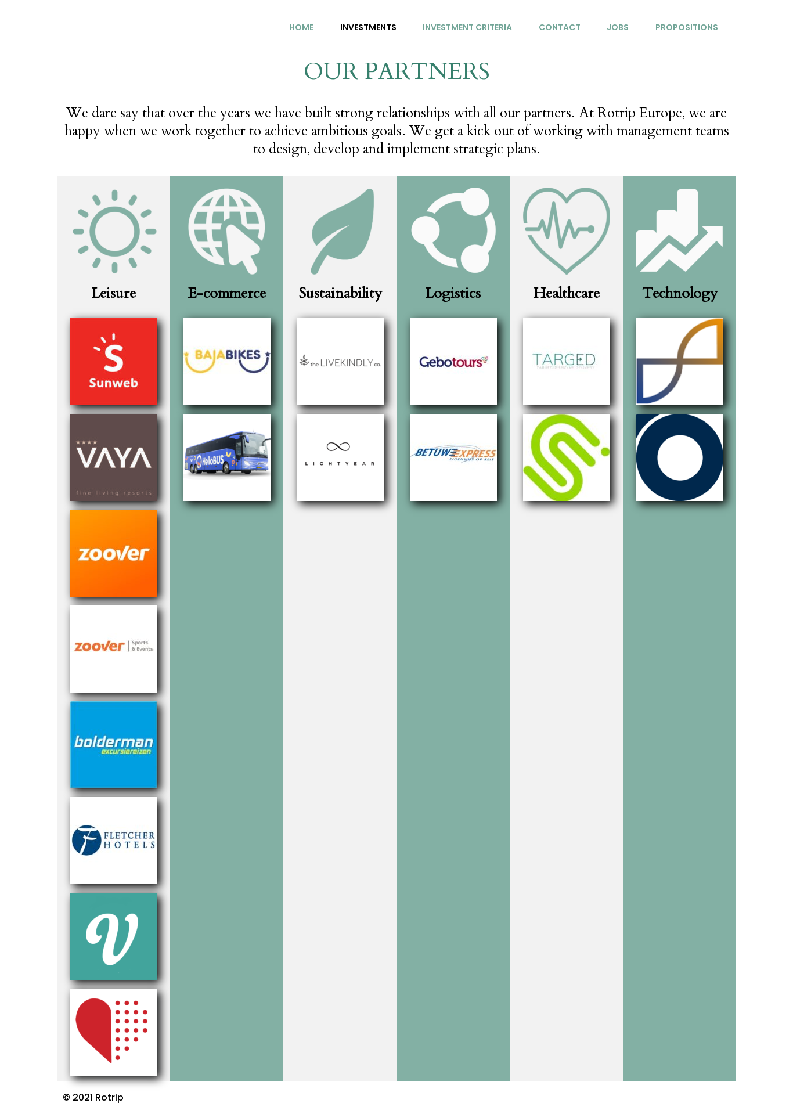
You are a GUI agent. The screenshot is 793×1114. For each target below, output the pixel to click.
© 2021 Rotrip (93, 1097)
